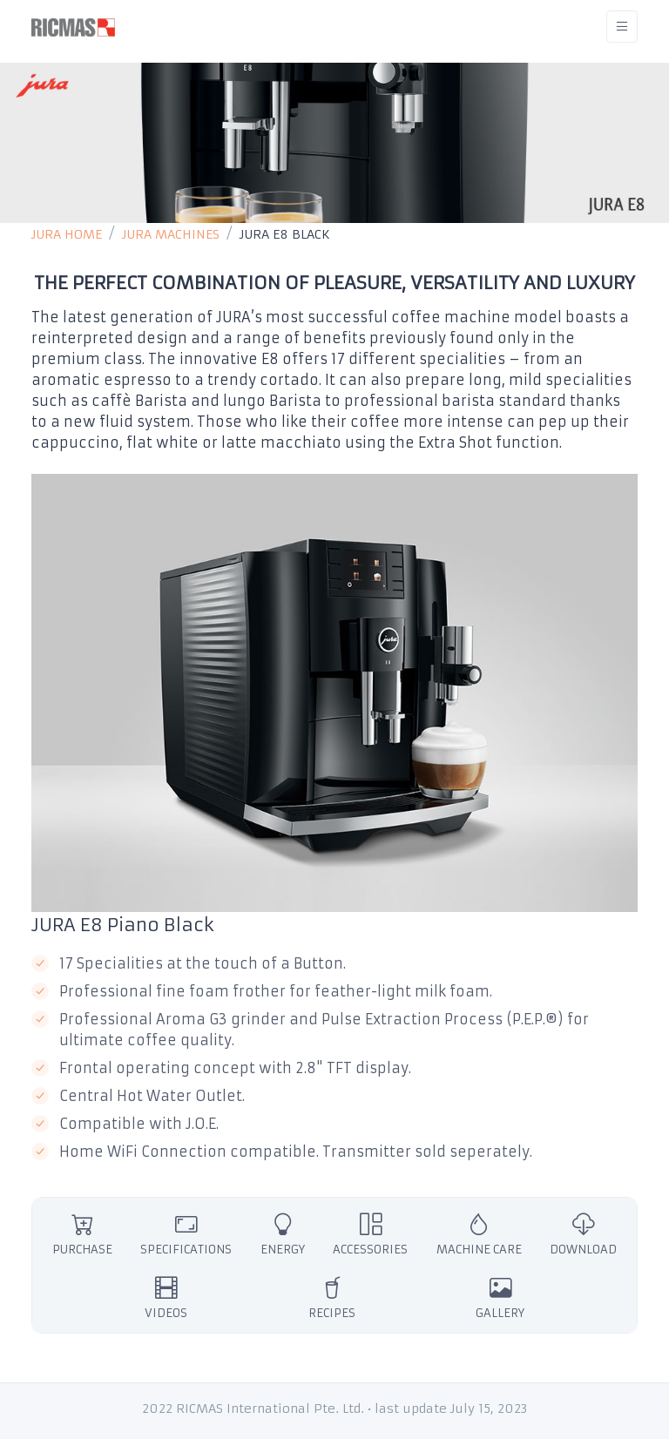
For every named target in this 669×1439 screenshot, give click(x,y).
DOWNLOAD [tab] (583, 1234)
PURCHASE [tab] (82, 1234)
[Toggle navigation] (622, 26)
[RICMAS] (73, 26)
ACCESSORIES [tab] (370, 1234)
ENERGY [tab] (282, 1234)
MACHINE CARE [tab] (479, 1234)
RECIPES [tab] (331, 1297)
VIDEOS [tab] (166, 1297)
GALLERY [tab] (500, 1297)
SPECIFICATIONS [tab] (186, 1234)
